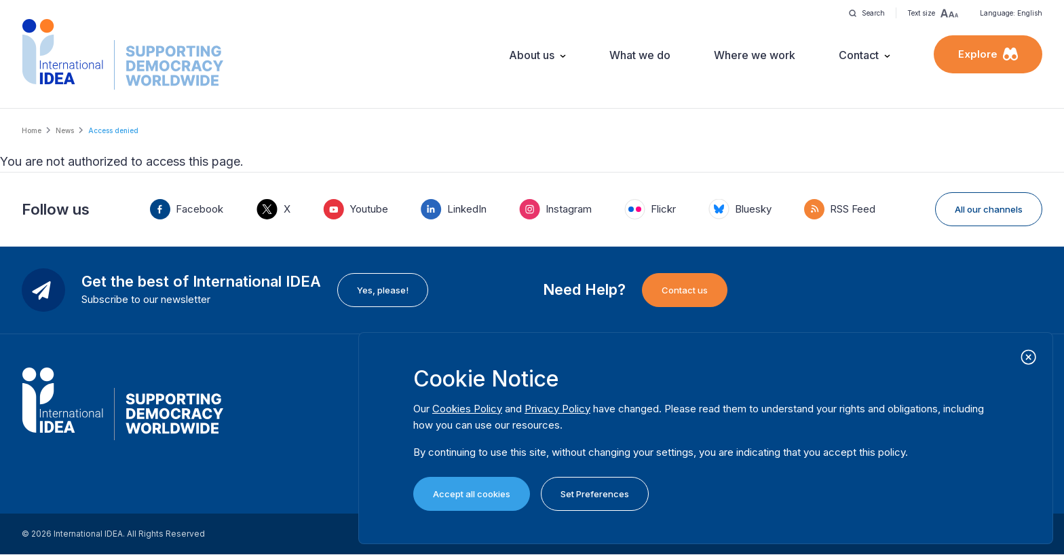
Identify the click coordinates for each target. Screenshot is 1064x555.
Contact (859, 55)
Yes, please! (382, 290)
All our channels (989, 209)
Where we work (754, 55)
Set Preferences (594, 493)
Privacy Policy (557, 408)
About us (531, 55)
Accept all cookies (471, 493)
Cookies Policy (467, 408)
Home (31, 130)
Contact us (685, 290)
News (65, 130)
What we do (639, 55)
